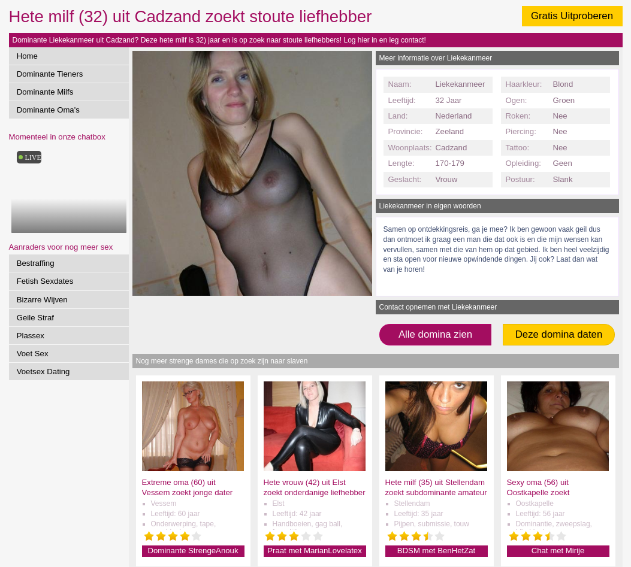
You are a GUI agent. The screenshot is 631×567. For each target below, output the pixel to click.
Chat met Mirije (558, 550)
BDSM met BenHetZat (436, 550)
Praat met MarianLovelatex (314, 550)
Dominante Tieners (50, 73)
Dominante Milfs (45, 91)
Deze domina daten (559, 334)
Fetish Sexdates (45, 281)
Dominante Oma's (48, 109)
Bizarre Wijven (42, 299)
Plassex (30, 335)
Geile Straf (35, 317)
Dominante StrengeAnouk (192, 550)
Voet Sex (33, 353)
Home (27, 55)
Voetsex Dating (43, 371)
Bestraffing (36, 263)
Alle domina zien (435, 334)
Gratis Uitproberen (572, 16)
